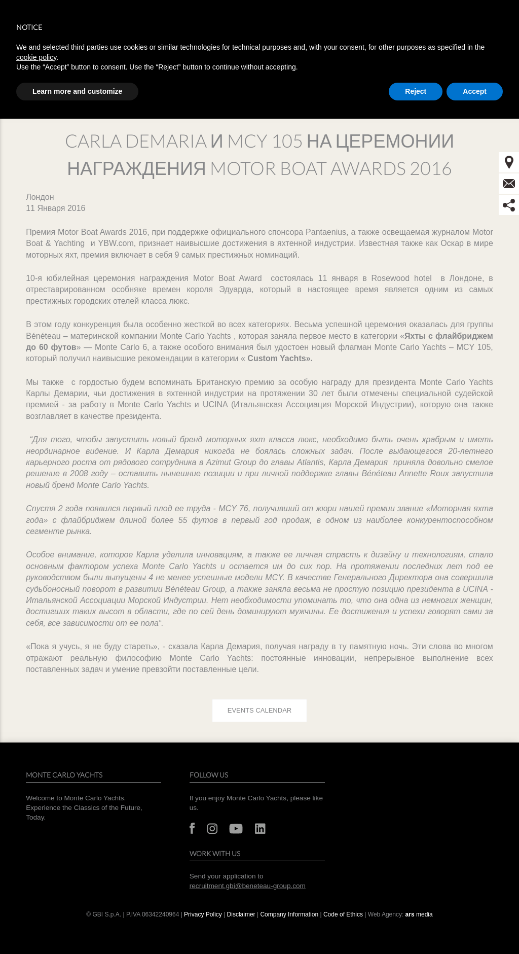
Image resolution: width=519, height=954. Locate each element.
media (419, 914)
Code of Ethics (343, 914)
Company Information (289, 914)
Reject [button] (415, 91)
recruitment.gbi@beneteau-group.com (248, 886)
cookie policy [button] (36, 57)
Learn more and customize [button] (77, 91)
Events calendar (259, 710)
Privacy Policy (203, 914)
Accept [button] (475, 91)
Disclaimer (241, 914)
